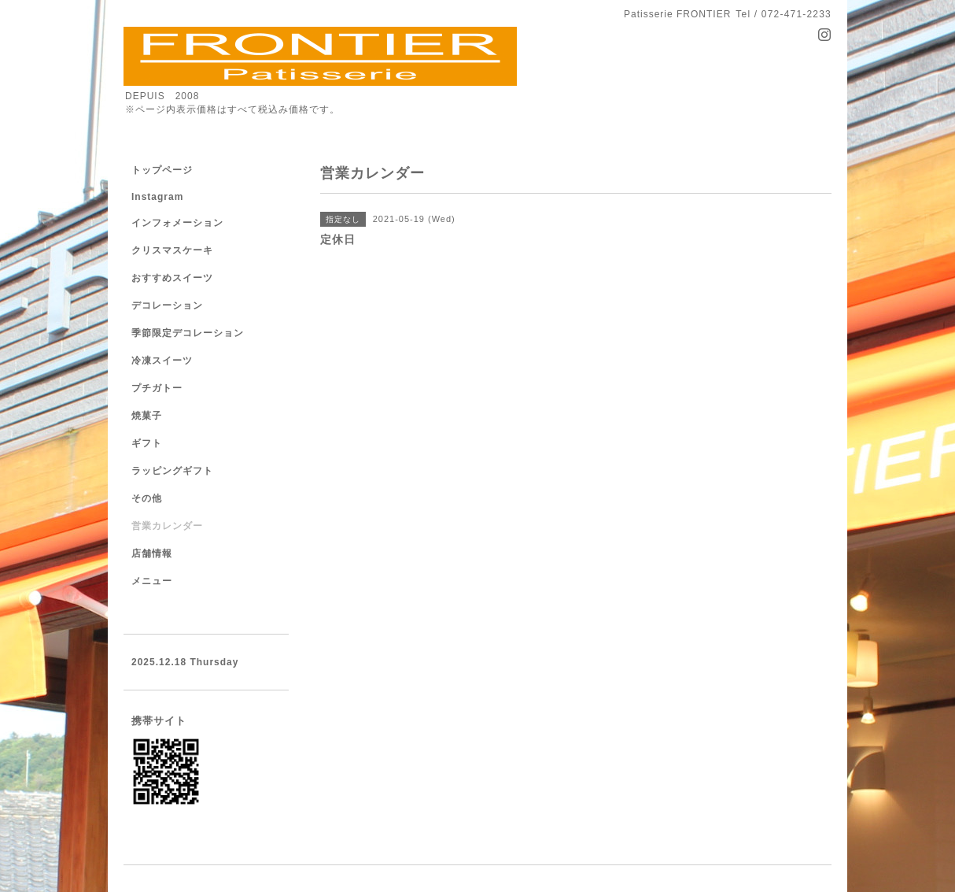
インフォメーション (177, 222)
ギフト (146, 443)
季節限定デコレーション (187, 333)
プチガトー (157, 388)
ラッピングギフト (172, 470)
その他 (146, 498)
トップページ (162, 170)
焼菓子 (146, 415)
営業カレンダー (167, 525)
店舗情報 (151, 553)
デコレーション (167, 305)
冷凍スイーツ (162, 360)
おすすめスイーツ (172, 277)
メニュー (151, 581)
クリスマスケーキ (172, 250)
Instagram (157, 196)
